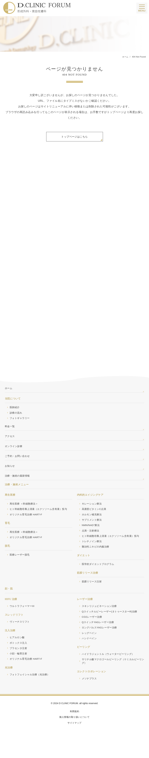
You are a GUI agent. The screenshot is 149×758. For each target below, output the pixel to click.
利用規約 (74, 722)
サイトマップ (74, 734)
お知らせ (10, 472)
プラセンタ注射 (19, 658)
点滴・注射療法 (91, 538)
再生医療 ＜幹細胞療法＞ (25, 510)
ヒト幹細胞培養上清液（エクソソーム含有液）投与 (40, 516)
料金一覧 (10, 430)
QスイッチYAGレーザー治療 (99, 632)
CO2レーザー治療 (92, 626)
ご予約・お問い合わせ (18, 461)
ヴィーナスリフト (20, 631)
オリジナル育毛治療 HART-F (27, 522)
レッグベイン (90, 643)
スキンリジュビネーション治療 (100, 615)
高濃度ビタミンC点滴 (95, 516)
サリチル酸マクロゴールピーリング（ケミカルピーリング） (112, 672)
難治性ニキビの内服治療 (96, 555)
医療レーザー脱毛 (20, 562)
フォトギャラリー (20, 421)
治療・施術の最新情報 (18, 482)
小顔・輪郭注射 (19, 663)
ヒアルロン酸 (18, 647)
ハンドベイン (90, 648)
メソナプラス (90, 689)
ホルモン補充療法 (92, 522)
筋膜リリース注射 (92, 590)
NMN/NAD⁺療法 (91, 533)
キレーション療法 (92, 510)
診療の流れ (16, 416)
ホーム (9, 391)
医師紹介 (15, 410)
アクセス (10, 440)
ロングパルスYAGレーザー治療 (100, 637)
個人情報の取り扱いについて (74, 728)
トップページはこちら (74, 137)
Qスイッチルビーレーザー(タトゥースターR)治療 (111, 620)
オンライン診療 (14, 451)
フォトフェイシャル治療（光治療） (31, 685)
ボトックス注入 (19, 652)
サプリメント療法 (92, 527)
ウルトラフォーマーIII (23, 615)
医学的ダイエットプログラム (99, 573)
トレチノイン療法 (92, 549)
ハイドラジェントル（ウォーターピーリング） (110, 664)
